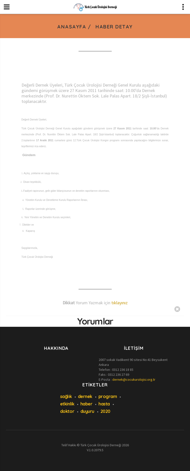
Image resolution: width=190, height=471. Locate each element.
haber (86, 404)
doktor (67, 411)
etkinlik (67, 404)
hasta (104, 404)
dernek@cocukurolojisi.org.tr (133, 379)
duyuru (87, 411)
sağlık (66, 396)
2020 (105, 411)
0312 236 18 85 (122, 369)
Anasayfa (71, 27)
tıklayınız (119, 303)
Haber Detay (114, 27)
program (107, 396)
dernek (85, 396)
